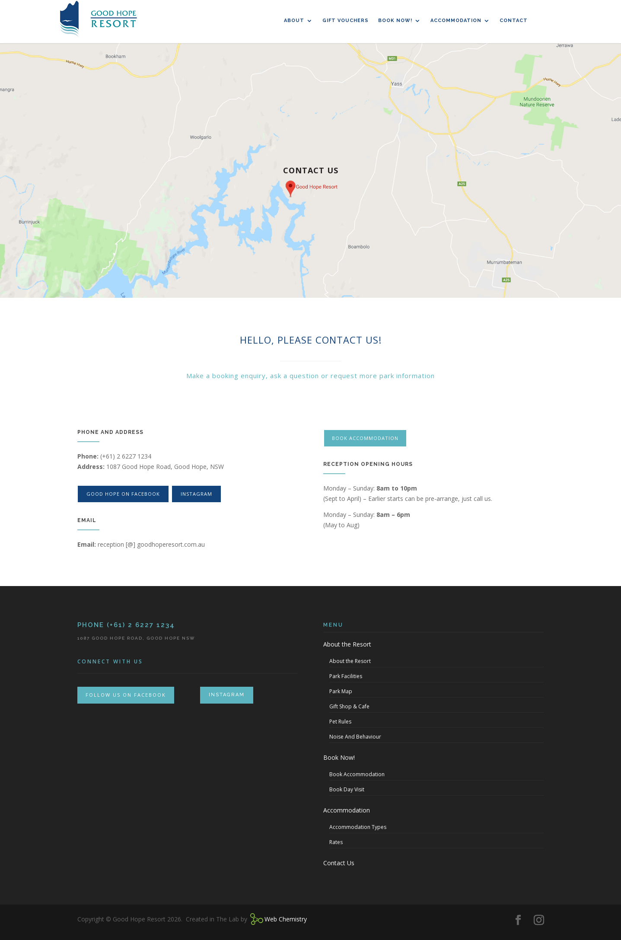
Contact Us (338, 863)
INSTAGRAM (227, 695)
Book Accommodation (366, 438)
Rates (336, 842)
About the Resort (347, 644)
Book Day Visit (346, 789)
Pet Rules (340, 721)
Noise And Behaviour (355, 736)
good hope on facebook (123, 494)
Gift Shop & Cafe (349, 706)
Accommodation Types (357, 827)
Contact (514, 20)
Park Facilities (345, 676)
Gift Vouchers (345, 20)
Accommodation (455, 20)
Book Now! (395, 20)
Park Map (340, 691)
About (294, 20)
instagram (196, 494)
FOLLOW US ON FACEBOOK (126, 694)
